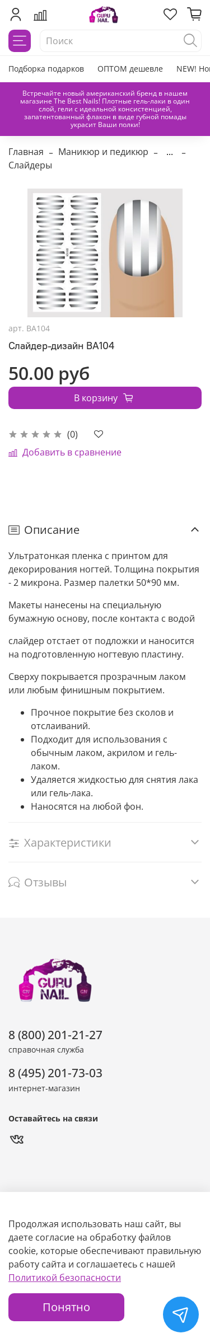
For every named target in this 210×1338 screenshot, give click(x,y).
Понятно (66, 1306)
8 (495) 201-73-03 (55, 1073)
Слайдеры (30, 165)
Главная (26, 151)
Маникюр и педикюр (103, 151)
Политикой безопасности (64, 1277)
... (169, 152)
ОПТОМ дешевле (130, 68)
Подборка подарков (46, 68)
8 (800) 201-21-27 (55, 1035)
